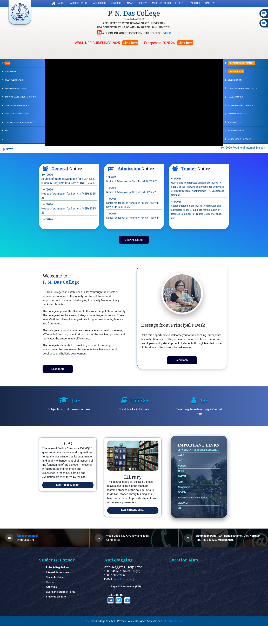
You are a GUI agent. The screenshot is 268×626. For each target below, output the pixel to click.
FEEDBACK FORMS (235, 97)
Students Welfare (56, 596)
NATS (181, 481)
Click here (130, 43)
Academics (99, 3)
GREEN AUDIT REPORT (13, 80)
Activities (51, 586)
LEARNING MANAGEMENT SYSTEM (242, 88)
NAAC (130, 3)
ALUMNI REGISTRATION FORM (240, 105)
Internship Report (237, 131)
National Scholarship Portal (192, 497)
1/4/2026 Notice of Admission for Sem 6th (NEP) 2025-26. (68, 215)
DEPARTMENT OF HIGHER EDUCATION (198, 450)
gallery (210, 3)
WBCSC (182, 465)
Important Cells (161, 3)
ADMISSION (116, 3)
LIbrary (142, 3)
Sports (50, 582)
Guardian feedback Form (60, 591)
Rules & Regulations (57, 567)
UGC (180, 460)
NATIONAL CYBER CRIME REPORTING (20, 97)
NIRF (6, 131)
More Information (67, 485)
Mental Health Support (239, 139)
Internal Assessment (58, 572)
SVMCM (182, 492)
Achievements (235, 122)
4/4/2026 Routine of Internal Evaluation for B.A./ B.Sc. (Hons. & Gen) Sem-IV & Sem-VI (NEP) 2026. (68, 186)
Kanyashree (184, 487)
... (5, 139)
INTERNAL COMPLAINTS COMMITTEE (20, 122)
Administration (79, 3)
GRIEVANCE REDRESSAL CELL (16, 114)
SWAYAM (182, 503)
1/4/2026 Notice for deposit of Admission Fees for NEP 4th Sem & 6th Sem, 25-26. (132, 210)
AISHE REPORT (10, 71)
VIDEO (167, 33)
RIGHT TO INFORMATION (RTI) (16, 105)
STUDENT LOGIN (235, 80)
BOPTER (182, 476)
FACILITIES (195, 3)
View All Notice (134, 239)
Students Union (55, 577)
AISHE (181, 471)
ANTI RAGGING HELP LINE (15, 88)
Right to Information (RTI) (126, 586)
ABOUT (62, 3)
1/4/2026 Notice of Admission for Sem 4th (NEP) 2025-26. (68, 201)
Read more (58, 369)
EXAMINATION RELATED (238, 114)
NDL (180, 508)
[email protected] (27, 535)
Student (180, 3)
